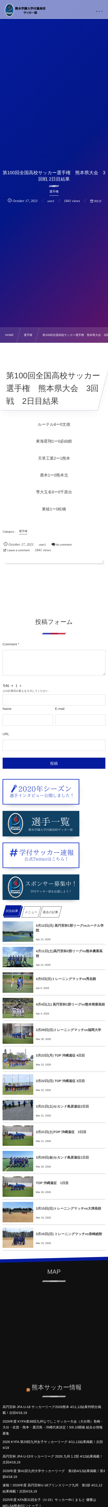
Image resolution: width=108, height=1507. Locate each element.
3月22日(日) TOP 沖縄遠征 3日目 (60, 1081)
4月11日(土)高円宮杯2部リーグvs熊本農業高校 (69, 953)
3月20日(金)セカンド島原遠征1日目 (62, 1157)
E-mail (59, 709)
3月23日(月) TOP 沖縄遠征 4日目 (60, 1055)
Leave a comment (18, 550)
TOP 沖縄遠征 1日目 (52, 1183)
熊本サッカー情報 (57, 1384)
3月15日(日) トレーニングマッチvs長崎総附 (69, 1234)
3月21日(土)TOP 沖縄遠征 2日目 (61, 1132)
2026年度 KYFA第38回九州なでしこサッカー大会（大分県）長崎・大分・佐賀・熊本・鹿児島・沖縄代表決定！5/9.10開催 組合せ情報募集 (53, 1427)
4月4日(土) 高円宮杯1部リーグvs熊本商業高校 (70, 1004)
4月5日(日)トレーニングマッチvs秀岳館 (66, 979)
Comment (10, 644)
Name (7, 709)
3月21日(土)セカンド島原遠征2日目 (62, 1106)
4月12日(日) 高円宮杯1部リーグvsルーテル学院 (70, 928)
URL (6, 734)
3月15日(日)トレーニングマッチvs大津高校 (68, 1208)
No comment (64, 544)
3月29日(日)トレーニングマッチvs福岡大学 (68, 1030)
